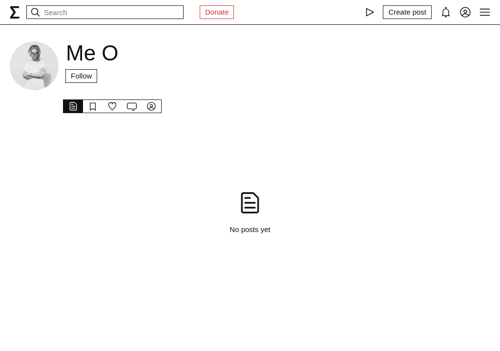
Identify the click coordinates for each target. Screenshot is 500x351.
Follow (81, 76)
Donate (217, 12)
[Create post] (407, 12)
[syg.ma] (15, 12)
